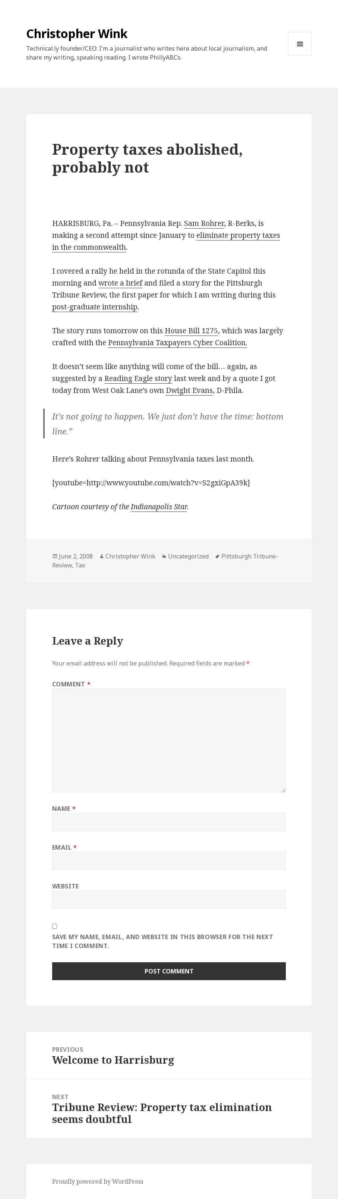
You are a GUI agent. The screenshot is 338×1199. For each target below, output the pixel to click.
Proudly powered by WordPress (97, 1181)
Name (64, 809)
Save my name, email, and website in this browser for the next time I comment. (163, 941)
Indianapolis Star (159, 507)
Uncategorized (188, 556)
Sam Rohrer (204, 223)
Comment (71, 684)
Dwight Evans (189, 390)
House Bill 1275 (191, 331)
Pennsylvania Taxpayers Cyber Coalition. (177, 342)
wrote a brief (120, 283)
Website (65, 886)
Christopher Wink (77, 33)
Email (64, 847)
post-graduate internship (95, 307)
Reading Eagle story (138, 378)
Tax (80, 565)
